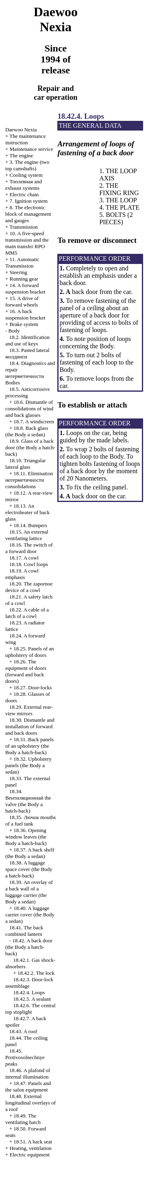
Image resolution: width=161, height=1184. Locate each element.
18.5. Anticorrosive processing (27, 392)
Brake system (24, 324)
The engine (21, 155)
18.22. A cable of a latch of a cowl (27, 613)
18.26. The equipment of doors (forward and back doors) (25, 671)
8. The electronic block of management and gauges (28, 213)
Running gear (24, 279)
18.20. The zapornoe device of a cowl (28, 587)
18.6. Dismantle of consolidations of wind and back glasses (29, 408)
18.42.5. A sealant (32, 999)
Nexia (21, 130)
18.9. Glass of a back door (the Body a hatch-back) (30, 447)
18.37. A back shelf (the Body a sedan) (29, 853)
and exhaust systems (23, 184)
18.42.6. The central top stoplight (30, 1008)
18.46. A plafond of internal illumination (27, 1073)
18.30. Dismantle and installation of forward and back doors (29, 726)
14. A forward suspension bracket (25, 288)
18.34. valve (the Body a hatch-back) (28, 801)
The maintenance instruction (25, 139)
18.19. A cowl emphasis (22, 574)
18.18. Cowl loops (28, 564)
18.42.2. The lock (35, 973)
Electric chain (24, 194)
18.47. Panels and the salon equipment (28, 1086)
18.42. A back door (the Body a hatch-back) (28, 947)
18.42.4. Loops (29, 992)
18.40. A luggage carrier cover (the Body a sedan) (29, 914)
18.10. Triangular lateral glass (25, 463)
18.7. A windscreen (33, 421)
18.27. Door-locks (32, 687)
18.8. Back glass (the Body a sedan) (26, 431)
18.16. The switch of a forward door (29, 548)
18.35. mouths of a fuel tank (30, 820)
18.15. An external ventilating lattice (26, 535)
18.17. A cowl (24, 558)
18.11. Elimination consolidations (29, 479)
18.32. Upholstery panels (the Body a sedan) (28, 765)
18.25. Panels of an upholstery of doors (29, 652)
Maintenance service (31, 149)
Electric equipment (30, 1155)
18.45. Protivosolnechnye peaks (25, 1057)
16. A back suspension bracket (25, 314)
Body (14, 331)
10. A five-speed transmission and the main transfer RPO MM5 (27, 243)
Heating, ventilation (31, 1148)
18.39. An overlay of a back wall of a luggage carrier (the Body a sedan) (29, 892)
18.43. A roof (23, 1031)
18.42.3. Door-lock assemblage (29, 982)
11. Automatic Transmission (22, 262)
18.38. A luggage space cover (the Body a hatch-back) (28, 869)
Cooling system (26, 175)
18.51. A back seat (32, 1142)
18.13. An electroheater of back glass (27, 512)
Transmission (23, 227)
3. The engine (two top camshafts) (27, 165)
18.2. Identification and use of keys (27, 340)
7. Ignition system (29, 201)
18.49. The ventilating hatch (23, 1119)
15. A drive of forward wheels (22, 301)
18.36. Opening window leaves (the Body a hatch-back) (26, 836)
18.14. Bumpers (30, 525)
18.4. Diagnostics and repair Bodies (30, 373)
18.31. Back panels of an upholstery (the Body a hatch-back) (29, 745)
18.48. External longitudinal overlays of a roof (30, 1102)
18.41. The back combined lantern (24, 930)
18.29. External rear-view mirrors (29, 710)
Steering (18, 272)
